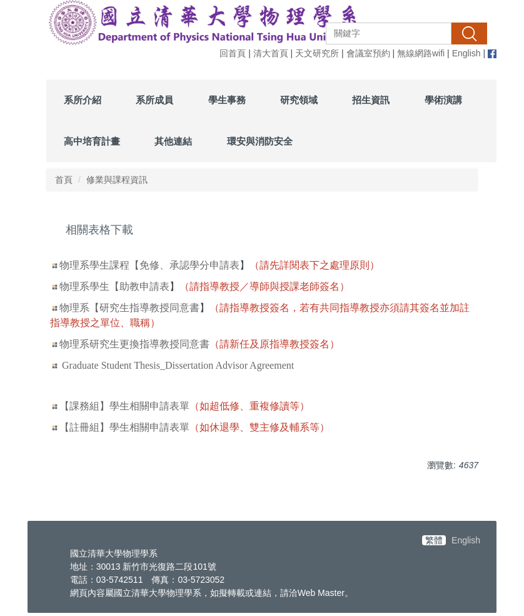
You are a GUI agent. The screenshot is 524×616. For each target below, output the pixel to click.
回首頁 (232, 53)
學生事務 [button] (227, 100)
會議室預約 (368, 53)
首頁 (64, 180)
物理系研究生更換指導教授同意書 (134, 344)
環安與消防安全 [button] (260, 141)
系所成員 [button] (154, 100)
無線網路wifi (421, 53)
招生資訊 (371, 100)
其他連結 (173, 141)
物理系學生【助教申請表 (114, 286)
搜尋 (469, 33)
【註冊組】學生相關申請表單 (124, 427)
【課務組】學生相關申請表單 (124, 406)
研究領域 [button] (299, 100)
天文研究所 (317, 53)
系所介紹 (82, 100)
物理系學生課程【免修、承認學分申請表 (149, 265)
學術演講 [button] (443, 100)
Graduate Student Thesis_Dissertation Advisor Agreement (178, 365)
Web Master (321, 593)
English (466, 53)
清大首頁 (270, 53)
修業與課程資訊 (117, 180)
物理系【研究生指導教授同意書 (129, 307)
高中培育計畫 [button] (92, 141)
